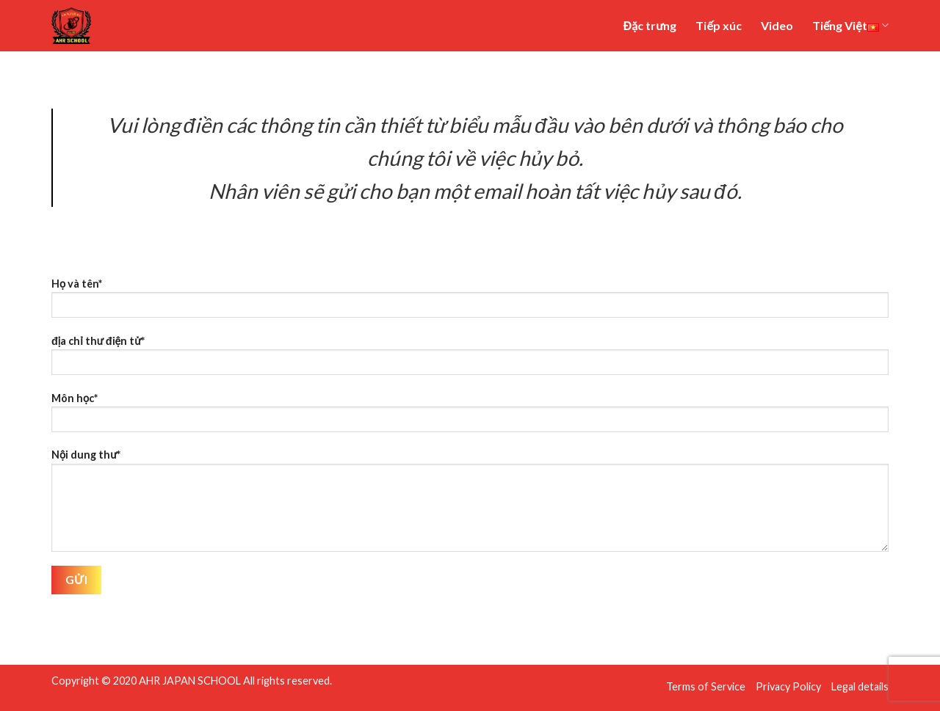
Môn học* (470, 417)
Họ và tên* (470, 302)
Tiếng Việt (850, 25)
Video (777, 25)
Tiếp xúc (718, 25)
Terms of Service (705, 686)
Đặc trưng (650, 25)
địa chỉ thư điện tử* (470, 360)
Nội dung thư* (470, 504)
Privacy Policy (788, 686)
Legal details (860, 686)
